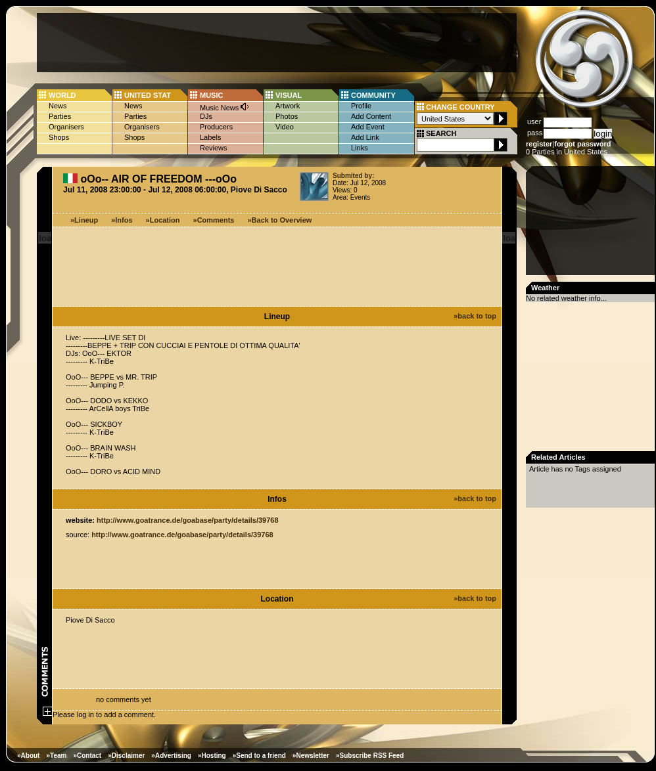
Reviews (213, 148)
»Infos (121, 220)
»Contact (87, 755)
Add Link (365, 137)
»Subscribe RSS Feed (370, 755)
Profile (361, 106)
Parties (60, 116)
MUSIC (211, 95)
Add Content (371, 116)
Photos (286, 116)
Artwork (287, 106)
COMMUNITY (373, 95)
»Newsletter (311, 755)
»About (28, 755)
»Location (163, 220)
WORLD (62, 95)
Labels (210, 137)
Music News (225, 107)
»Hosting (212, 755)
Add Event (368, 127)
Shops (59, 137)
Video (284, 127)
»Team (56, 755)
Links (359, 148)
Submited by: (353, 175)
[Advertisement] (276, 42)
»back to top (475, 316)
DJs (206, 116)
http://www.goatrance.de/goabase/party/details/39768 (188, 520)
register (539, 144)
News (58, 106)
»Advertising (171, 755)
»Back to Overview (280, 220)
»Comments (214, 220)
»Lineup (84, 220)
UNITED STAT (147, 95)
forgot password (582, 144)
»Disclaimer (126, 755)
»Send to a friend (259, 755)
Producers (216, 127)
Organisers (66, 127)
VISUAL (288, 95)
